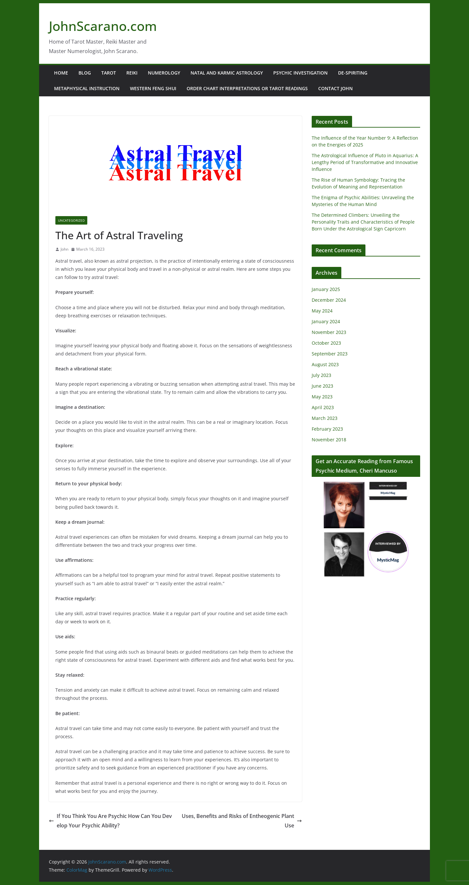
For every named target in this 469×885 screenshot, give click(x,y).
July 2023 (321, 375)
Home (61, 73)
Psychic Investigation (300, 73)
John (64, 249)
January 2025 (326, 289)
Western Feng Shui (153, 88)
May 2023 (322, 397)
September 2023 (330, 354)
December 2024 (329, 300)
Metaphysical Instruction (87, 88)
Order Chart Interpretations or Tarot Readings (247, 88)
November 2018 (329, 439)
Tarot (108, 73)
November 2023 (329, 332)
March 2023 (324, 418)
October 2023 (326, 343)
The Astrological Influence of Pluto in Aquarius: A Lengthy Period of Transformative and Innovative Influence (365, 162)
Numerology (164, 73)
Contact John (335, 88)
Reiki (131, 73)
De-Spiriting (352, 73)
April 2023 (323, 407)
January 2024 (326, 321)
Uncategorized (71, 220)
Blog (84, 73)
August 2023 (325, 364)
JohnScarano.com (103, 26)
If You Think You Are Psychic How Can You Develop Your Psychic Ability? (110, 820)
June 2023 (322, 386)
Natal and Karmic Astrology (227, 73)
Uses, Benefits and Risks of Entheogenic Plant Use (242, 820)
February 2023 (327, 429)
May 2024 (322, 311)
